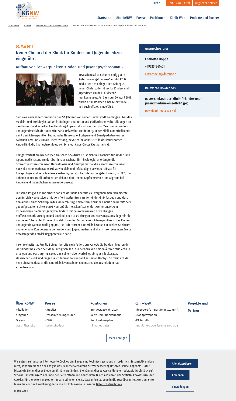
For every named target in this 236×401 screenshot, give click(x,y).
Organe (20, 320)
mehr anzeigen (118, 338)
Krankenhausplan (101, 320)
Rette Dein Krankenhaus (105, 315)
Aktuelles (51, 309)
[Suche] (158, 3)
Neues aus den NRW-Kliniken (52, 25)
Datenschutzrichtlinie (109, 384)
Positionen (157, 14)
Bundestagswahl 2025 (104, 309)
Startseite (104, 14)
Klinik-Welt (178, 14)
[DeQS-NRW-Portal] (179, 3)
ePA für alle (142, 320)
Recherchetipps (55, 325)
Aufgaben (22, 315)
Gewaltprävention (146, 315)
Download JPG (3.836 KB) (160, 111)
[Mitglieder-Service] (206, 3)
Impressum (21, 390)
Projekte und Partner (204, 14)
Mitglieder (22, 309)
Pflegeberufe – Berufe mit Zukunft (156, 309)
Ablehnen (178, 375)
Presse (141, 14)
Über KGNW (124, 14)
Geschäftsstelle (25, 325)
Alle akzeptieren (182, 363)
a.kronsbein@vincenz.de (160, 74)
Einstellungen (180, 386)
